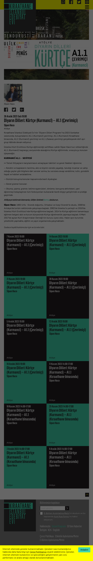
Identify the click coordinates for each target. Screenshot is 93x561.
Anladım (84, 550)
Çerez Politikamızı (38, 551)
